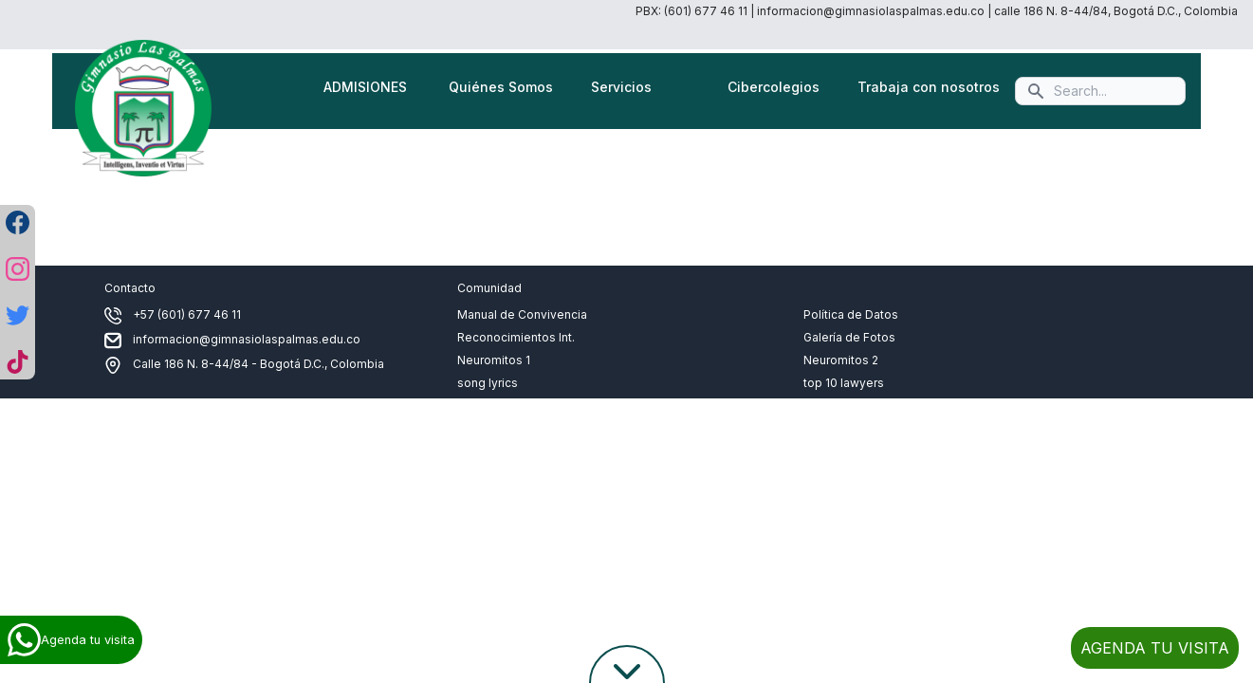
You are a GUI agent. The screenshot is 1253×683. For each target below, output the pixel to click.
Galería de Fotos (849, 337)
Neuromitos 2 (840, 360)
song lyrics (487, 383)
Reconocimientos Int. (516, 337)
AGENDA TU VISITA (1154, 647)
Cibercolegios (774, 87)
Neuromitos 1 (493, 360)
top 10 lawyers (843, 383)
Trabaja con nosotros (928, 87)
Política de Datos (850, 314)
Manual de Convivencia (522, 314)
